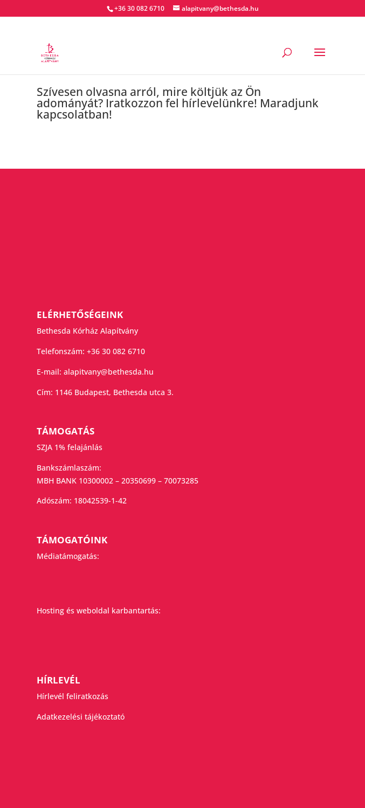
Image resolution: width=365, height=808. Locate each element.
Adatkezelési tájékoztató (81, 717)
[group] (183, 106)
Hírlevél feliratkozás (72, 696)
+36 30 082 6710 (116, 351)
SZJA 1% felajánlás (69, 447)
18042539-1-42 (100, 500)
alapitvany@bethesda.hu (109, 372)
